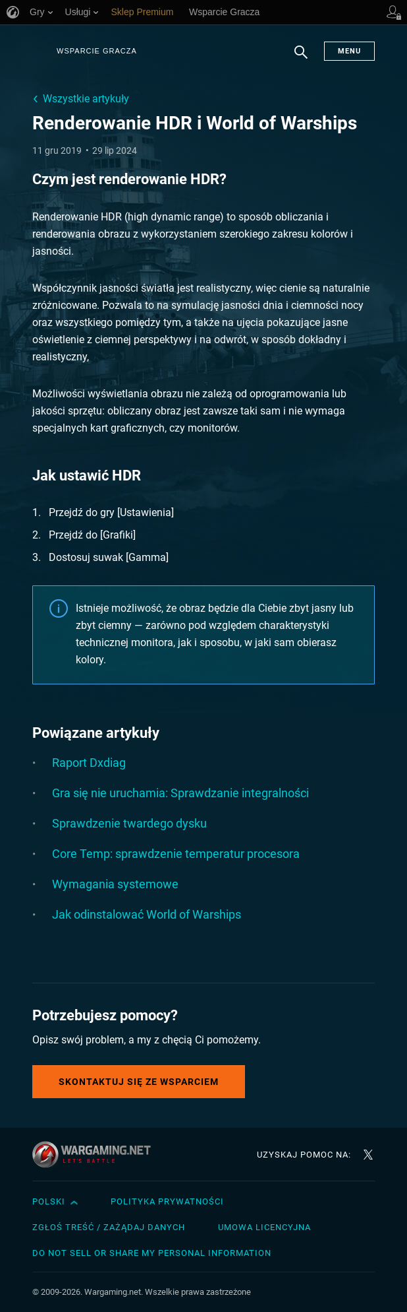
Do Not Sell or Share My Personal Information (151, 1253)
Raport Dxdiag (89, 763)
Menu (349, 51)
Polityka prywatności (167, 1201)
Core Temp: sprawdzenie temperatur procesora (176, 854)
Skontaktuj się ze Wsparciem (139, 1081)
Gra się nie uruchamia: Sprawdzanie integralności (180, 793)
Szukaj (301, 58)
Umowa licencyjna (264, 1227)
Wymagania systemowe (115, 884)
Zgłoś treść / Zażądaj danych (108, 1227)
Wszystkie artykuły (86, 98)
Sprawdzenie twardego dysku (129, 823)
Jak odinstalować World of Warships (146, 914)
